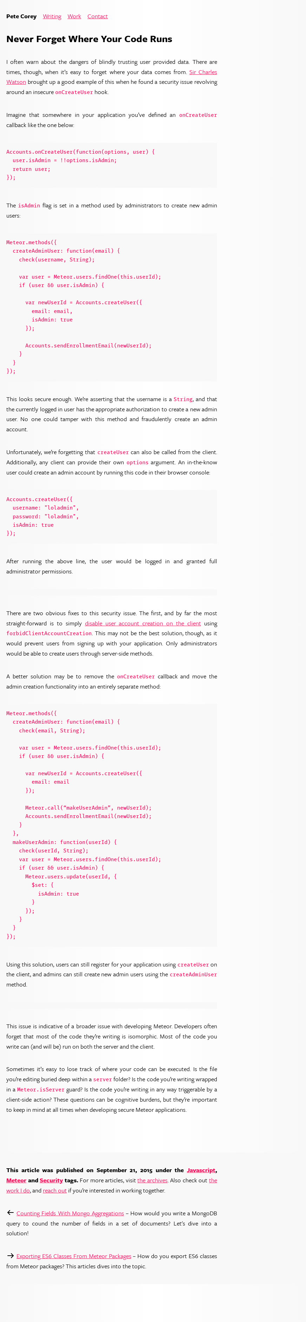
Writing (52, 16)
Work (74, 16)
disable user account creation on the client (143, 623)
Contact (97, 16)
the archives (152, 1180)
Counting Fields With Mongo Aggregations (70, 1213)
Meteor (16, 1180)
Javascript (201, 1169)
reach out (55, 1190)
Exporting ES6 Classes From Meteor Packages (74, 1255)
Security (51, 1180)
